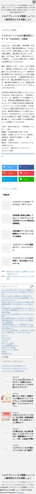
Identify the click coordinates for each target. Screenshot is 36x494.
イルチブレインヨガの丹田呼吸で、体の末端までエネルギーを (22, 260)
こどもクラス (6, 339)
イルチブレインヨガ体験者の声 (12, 371)
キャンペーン (6, 337)
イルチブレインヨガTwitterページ (13, 366)
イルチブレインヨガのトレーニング (14, 368)
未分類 (3, 351)
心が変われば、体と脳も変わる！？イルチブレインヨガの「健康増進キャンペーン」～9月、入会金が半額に (18, 310)
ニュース (4, 341)
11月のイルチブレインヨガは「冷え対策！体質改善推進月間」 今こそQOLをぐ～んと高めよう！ (17, 304)
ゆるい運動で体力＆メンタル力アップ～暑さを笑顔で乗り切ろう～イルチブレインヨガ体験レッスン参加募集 (17, 320)
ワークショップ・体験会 (10, 188)
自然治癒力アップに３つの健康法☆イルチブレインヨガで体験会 (22, 233)
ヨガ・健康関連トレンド (9, 345)
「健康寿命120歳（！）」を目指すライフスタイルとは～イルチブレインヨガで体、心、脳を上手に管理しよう (17, 326)
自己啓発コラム (6, 353)
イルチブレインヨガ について (12, 361)
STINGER (20, 493)
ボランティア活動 (7, 343)
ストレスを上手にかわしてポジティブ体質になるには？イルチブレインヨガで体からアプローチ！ (17, 292)
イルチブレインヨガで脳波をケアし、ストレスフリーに (22, 247)
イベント (4, 335)
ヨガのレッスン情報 (8, 347)
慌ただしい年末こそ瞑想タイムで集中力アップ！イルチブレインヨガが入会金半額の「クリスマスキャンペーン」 (17, 298)
